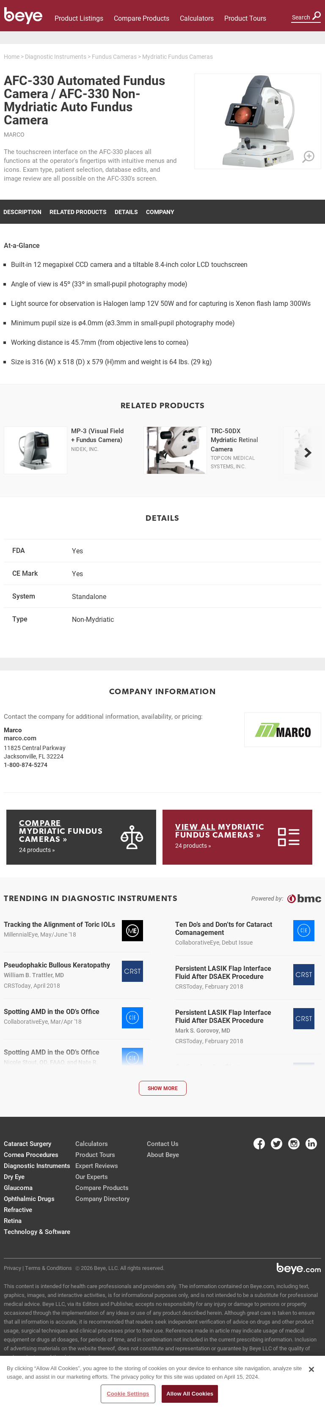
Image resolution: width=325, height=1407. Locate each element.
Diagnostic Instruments (55, 56)
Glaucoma (18, 1187)
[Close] (311, 1371)
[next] (307, 453)
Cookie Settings (128, 1396)
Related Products (78, 212)
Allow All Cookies (189, 1396)
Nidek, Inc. (85, 448)
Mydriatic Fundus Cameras (177, 56)
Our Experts (91, 1176)
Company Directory (102, 1198)
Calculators (197, 18)
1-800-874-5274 (25, 765)
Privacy (12, 1268)
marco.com (20, 738)
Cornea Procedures (31, 1154)
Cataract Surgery (27, 1143)
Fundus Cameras (114, 56)
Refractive (18, 1209)
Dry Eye (14, 1176)
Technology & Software (37, 1231)
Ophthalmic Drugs (29, 1198)
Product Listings (79, 18)
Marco (14, 134)
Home (11, 56)
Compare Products (141, 18)
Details (126, 212)
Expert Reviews (96, 1165)
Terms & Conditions (48, 1268)
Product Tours (245, 18)
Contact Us (163, 1143)
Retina (13, 1220)
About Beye (163, 1154)
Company (160, 212)
